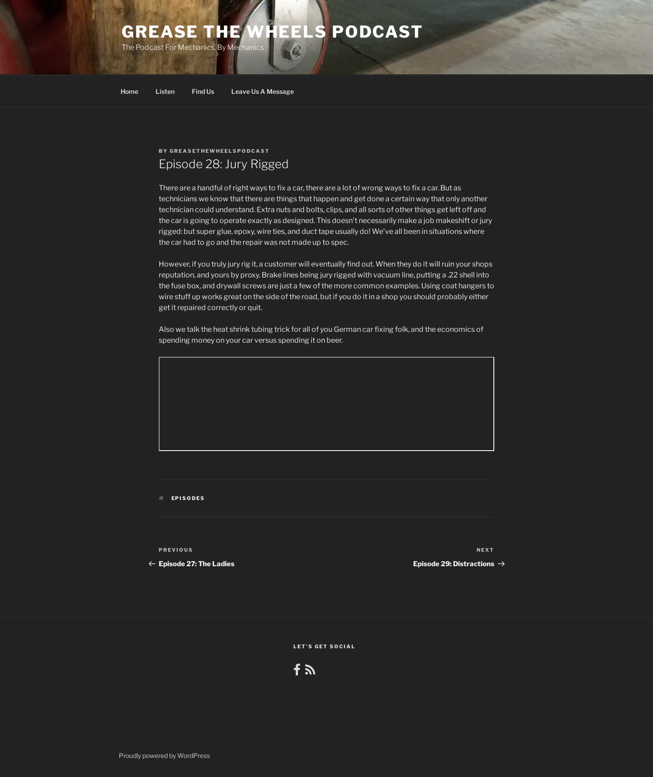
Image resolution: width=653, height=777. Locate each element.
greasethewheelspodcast (220, 151)
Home (129, 91)
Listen (165, 91)
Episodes (188, 498)
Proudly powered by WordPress (164, 755)
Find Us (203, 91)
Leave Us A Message (262, 91)
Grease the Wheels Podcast (273, 32)
